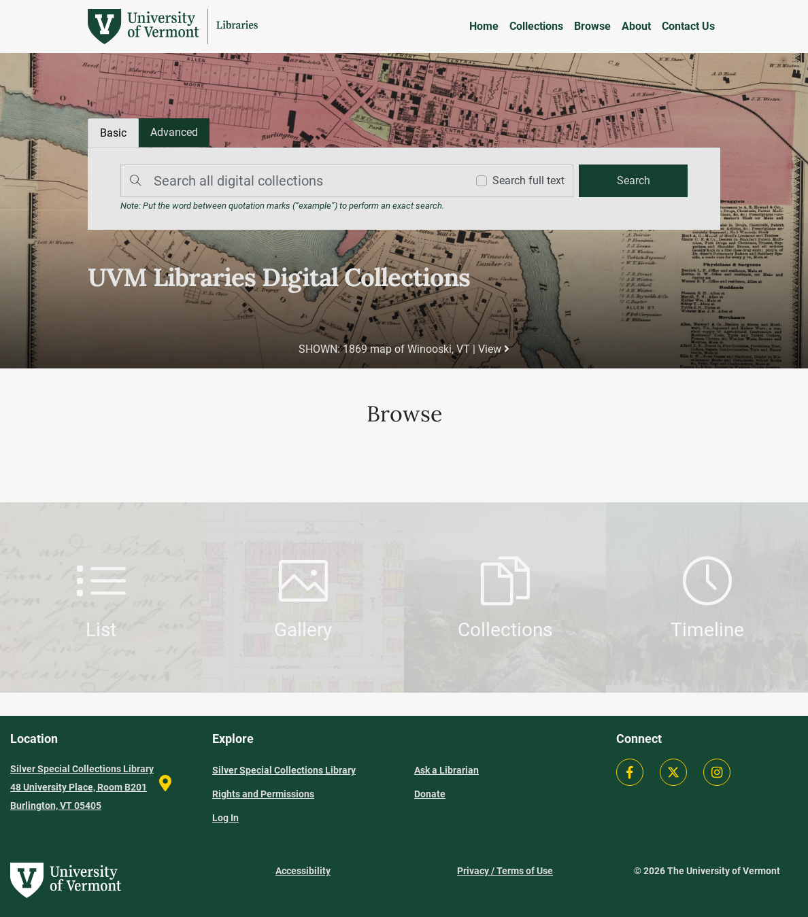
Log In (225, 817)
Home (484, 26)
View (493, 349)
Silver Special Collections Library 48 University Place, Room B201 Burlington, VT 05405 (82, 787)
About (636, 26)
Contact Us (688, 26)
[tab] (174, 132)
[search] (633, 181)
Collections (536, 26)
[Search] (290, 181)
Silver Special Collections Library (284, 770)
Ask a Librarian (446, 770)
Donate (429, 794)
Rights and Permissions (263, 794)
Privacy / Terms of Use (505, 870)
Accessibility (303, 870)
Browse (592, 26)
